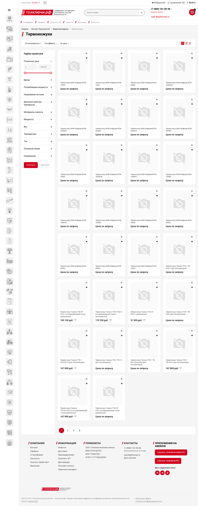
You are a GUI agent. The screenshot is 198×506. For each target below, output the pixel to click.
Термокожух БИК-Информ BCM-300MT (108, 130)
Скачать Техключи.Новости (171, 452)
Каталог (34, 447)
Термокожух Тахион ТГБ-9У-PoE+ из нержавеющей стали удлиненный (107, 410)
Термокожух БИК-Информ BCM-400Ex (179, 221)
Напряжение (30, 156)
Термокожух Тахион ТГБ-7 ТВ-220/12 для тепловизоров (72, 361)
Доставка (82, 22)
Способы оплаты (66, 466)
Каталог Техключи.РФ (40, 29)
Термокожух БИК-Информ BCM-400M (144, 84)
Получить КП (55, 22)
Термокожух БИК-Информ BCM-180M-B (73, 221)
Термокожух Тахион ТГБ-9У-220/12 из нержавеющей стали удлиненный (73, 410)
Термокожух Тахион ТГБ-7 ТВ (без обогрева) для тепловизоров (143, 362)
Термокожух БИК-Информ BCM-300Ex (108, 267)
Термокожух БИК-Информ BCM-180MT (179, 175)
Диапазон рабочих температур (33, 103)
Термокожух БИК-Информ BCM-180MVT (144, 175)
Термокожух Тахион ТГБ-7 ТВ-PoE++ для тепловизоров (178, 267)
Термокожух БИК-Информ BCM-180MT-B (108, 175)
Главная (24, 29)
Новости (69, 22)
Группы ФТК (33, 501)
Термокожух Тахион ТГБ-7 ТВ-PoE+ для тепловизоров (178, 313)
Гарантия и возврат (67, 469)
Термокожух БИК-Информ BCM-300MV (179, 130)
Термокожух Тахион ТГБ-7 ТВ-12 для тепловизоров (108, 361)
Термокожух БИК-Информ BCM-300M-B (144, 130)
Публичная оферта (143, 498)
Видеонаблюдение (60, 29)
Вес (25, 127)
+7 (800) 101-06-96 (160, 10)
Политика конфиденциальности (148, 501)
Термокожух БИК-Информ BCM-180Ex (144, 267)
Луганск (35, 3)
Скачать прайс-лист (39, 462)
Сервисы (41, 22)
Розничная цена (31, 61)
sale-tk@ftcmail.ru (160, 16)
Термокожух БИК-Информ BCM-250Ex (73, 267)
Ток (25, 141)
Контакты (95, 22)
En (45, 3)
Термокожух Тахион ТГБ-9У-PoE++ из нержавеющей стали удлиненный (72, 314)
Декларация (64, 462)
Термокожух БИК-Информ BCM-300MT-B (179, 84)
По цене (63, 43)
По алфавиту (50, 43)
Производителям (66, 455)
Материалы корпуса (33, 112)
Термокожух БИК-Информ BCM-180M (144, 221)
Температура (30, 134)
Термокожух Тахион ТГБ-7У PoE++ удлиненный (142, 313)
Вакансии (34, 466)
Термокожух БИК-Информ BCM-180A (108, 84)
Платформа (28, 22)
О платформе (36, 455)
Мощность (29, 119)
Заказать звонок (157, 12)
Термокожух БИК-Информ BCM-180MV (108, 221)
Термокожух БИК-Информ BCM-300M (73, 175)
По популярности (32, 43)
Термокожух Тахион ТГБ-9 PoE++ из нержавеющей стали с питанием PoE (108, 314)
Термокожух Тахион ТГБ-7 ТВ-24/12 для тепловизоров (177, 361)
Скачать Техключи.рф (168, 461)
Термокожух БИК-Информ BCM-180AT (73, 84)
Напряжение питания (34, 94)
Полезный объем (32, 148)
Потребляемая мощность (36, 87)
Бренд (27, 80)
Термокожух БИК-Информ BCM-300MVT (73, 130)
